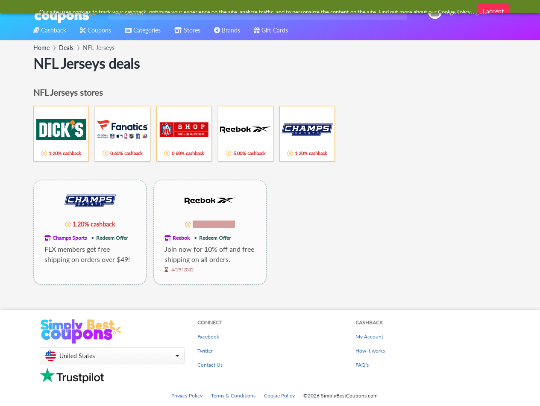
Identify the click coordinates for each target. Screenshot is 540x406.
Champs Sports (70, 238)
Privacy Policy (186, 395)
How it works (370, 350)
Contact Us (210, 365)
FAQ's (362, 365)
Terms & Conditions (233, 395)
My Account (369, 336)
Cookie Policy (279, 395)
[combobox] (256, 12)
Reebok (181, 238)
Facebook (208, 336)
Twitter (205, 350)
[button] (112, 355)
